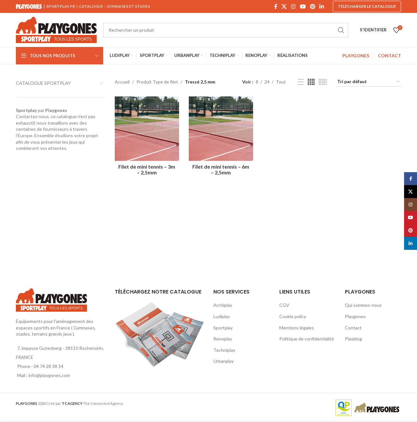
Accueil (122, 81)
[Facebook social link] (275, 6)
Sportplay (223, 327)
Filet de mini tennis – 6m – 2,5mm (220, 169)
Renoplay (222, 338)
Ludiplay (221, 316)
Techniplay (224, 350)
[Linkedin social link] (321, 6)
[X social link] (284, 6)
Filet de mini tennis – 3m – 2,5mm (146, 169)
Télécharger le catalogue (367, 6)
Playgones (355, 316)
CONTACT (389, 55)
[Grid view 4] (311, 82)
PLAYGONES (355, 55)
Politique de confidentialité (306, 338)
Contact (353, 327)
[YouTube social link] (303, 6)
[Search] (225, 30)
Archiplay (222, 305)
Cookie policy (292, 316)
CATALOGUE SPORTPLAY (43, 83)
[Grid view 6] (323, 82)
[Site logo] (56, 29)
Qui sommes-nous (363, 305)
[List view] (301, 82)
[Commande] (369, 82)
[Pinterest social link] (312, 6)
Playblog (353, 338)
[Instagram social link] (293, 6)
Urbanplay (223, 361)
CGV (284, 305)
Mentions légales (296, 327)
